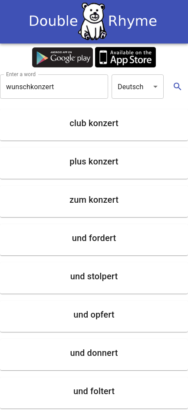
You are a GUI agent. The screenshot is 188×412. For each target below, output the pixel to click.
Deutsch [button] (131, 87)
